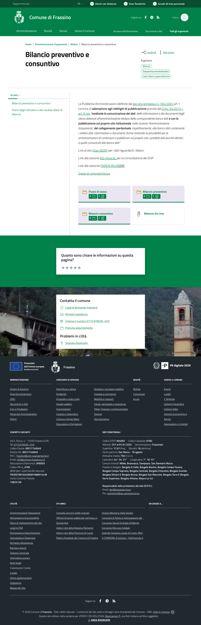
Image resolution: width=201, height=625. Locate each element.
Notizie (136, 389)
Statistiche (15, 583)
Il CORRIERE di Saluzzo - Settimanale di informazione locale (133, 538)
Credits (13, 573)
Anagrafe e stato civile (67, 399)
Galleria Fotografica (174, 404)
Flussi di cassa (98, 192)
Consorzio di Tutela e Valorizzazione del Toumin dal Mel (130, 518)
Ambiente (61, 394)
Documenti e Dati (19, 404)
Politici (13, 419)
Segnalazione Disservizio (22, 538)
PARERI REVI (109, 165)
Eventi (167, 389)
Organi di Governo (19, 389)
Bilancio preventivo (155, 192)
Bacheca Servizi (18, 548)
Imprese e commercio (105, 394)
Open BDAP (100, 150)
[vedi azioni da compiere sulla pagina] (166, 52)
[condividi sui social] (149, 52)
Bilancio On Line (154, 213)
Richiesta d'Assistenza (21, 543)
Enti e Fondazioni (19, 409)
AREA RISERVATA (98, 620)
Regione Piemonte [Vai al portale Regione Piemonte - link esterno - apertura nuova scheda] (21, 3)
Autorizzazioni (63, 409)
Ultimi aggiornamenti (21, 578)
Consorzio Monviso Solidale (116, 528)
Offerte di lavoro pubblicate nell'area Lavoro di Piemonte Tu (86, 518)
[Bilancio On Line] (138, 214)
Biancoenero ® (112, 616)
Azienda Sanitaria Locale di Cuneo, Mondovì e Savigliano (131, 533)
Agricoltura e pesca (66, 389)
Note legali (15, 563)
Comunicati (139, 394)
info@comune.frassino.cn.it (31, 459)
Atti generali (108, 158)
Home (28, 44)
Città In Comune (161, 612)
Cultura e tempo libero (67, 419)
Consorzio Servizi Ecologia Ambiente (120, 523)
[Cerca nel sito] (184, 17)
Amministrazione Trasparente (51, 44)
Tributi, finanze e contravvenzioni (111, 409)
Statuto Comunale (19, 553)
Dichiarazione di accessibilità (24, 518)
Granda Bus (62, 523)
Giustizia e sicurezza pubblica (109, 389)
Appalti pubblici (64, 404)
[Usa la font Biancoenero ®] (103, 4)
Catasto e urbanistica (67, 414)
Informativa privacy (20, 558)
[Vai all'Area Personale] (168, 4)
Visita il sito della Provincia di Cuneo (74, 533)
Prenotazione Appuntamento (25, 533)
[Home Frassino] (42, 17)
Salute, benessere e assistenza (110, 404)
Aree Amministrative (20, 394)
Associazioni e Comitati (176, 424)
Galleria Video (171, 409)
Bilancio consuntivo (101, 213)
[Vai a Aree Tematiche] (134, 4)
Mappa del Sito (17, 588)
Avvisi (136, 399)
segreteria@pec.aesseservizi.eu (123, 493)
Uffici (12, 399)
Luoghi (167, 394)
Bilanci (74, 44)
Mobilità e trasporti (104, 399)
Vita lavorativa (101, 419)
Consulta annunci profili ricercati (72, 513)
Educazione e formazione (69, 424)
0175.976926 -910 (24, 444)
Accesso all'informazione (125, 31)
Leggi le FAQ (16, 528)
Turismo (98, 414)
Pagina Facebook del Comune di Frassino (77, 538)
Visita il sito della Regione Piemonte (74, 528)
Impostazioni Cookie (20, 568)
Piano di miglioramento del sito (26, 523)
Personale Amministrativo (23, 414)
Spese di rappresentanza (94, 173)
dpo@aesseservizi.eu (120, 489)
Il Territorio (169, 399)
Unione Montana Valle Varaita (117, 513)
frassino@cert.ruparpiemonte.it (33, 456)
